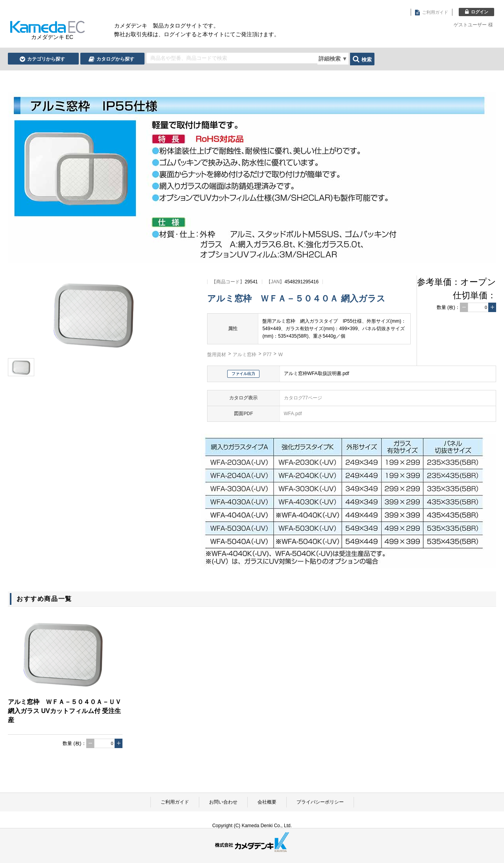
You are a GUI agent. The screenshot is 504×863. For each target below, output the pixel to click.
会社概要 (267, 802)
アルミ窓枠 (244, 354)
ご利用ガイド (175, 802)
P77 (267, 354)
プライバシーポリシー (320, 802)
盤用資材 (216, 354)
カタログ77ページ (303, 398)
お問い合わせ (223, 802)
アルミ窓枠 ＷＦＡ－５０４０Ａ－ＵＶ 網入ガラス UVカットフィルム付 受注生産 (64, 711)
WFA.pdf (293, 413)
